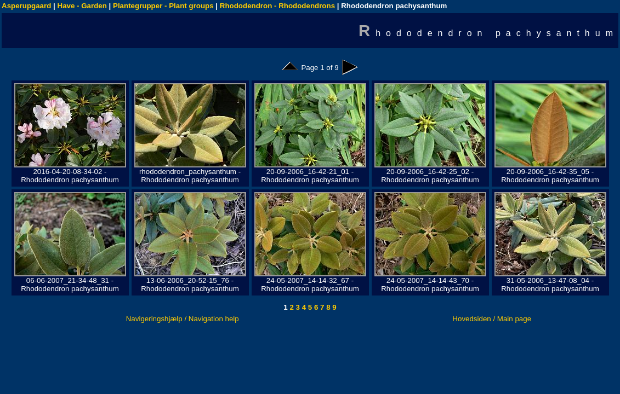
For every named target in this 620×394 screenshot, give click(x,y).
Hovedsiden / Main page (491, 319)
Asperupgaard (26, 6)
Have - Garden (82, 6)
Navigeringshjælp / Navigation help (182, 319)
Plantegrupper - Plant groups (163, 6)
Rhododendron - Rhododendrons (277, 6)
